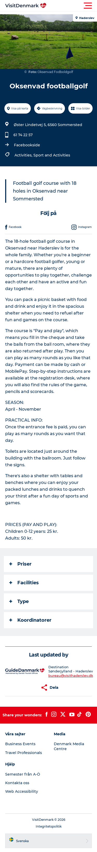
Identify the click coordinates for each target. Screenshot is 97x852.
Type (19, 601)
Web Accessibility (21, 791)
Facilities (24, 583)
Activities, (23, 155)
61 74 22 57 (23, 135)
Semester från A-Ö (22, 774)
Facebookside (27, 145)
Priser (20, 564)
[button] (72, 6)
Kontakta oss (17, 783)
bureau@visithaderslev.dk (70, 675)
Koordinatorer (30, 620)
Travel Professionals (23, 752)
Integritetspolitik (49, 826)
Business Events (20, 744)
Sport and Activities (51, 155)
